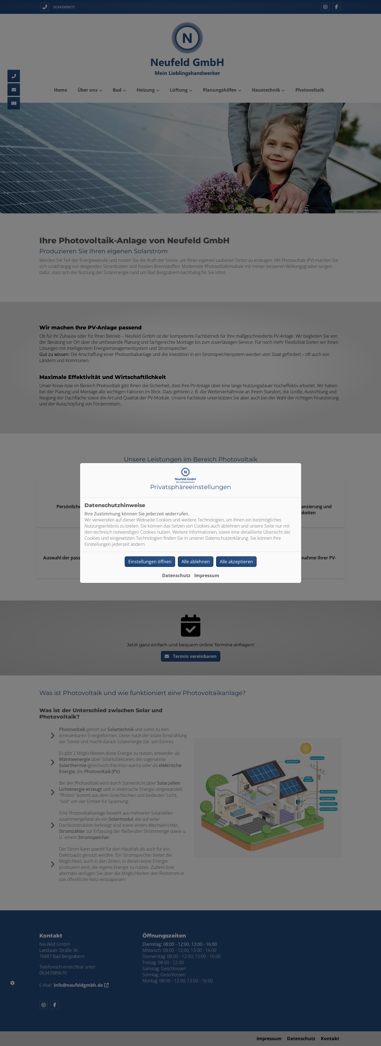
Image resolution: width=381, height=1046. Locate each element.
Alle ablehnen (195, 562)
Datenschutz (176, 575)
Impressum (206, 575)
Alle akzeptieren (236, 562)
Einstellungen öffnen (150, 562)
